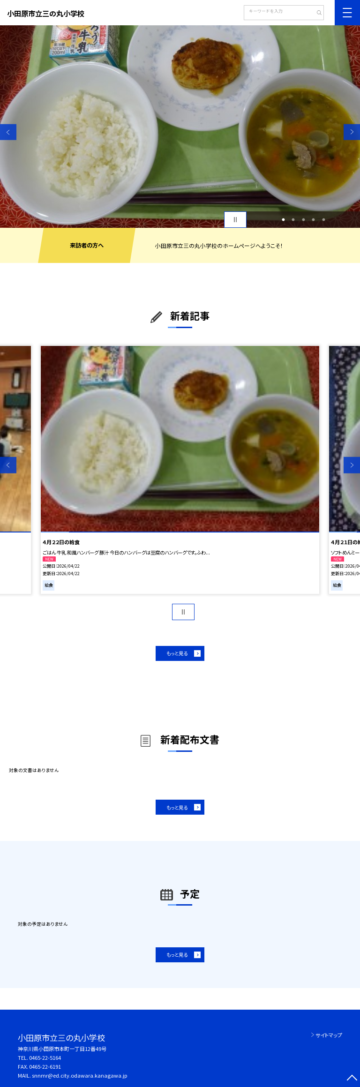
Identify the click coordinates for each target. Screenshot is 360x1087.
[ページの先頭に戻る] (352, 1079)
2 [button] (293, 220)
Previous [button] (8, 132)
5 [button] (323, 220)
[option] (180, 126)
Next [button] (352, 132)
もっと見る (177, 653)
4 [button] (313, 220)
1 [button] (283, 220)
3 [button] (303, 220)
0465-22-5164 (45, 1057)
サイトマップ (328, 1035)
